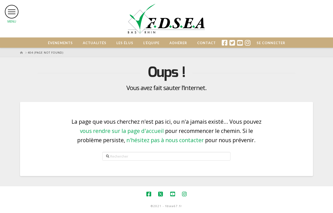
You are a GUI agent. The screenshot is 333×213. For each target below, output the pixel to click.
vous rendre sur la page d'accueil (122, 130)
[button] (12, 12)
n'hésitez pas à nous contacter (165, 140)
